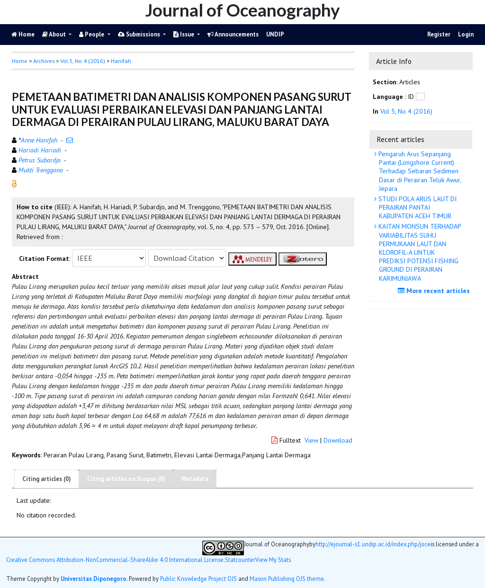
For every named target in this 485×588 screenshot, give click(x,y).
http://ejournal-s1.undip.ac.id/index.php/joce (373, 544)
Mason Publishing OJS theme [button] (287, 578)
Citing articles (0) (46, 479)
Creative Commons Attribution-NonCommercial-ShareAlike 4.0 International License (115, 559)
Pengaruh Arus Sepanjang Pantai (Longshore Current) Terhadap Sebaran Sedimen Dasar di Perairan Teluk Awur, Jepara (419, 171)
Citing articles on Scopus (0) (126, 479)
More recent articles (435, 290)
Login (466, 34)
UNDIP (275, 34)
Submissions (140, 34)
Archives (43, 60)
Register (438, 34)
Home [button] (19, 60)
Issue (184, 34)
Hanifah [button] (121, 60)
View (311, 440)
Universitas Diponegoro (93, 578)
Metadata (194, 479)
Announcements (233, 34)
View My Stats (273, 559)
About (54, 34)
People (92, 34)
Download (337, 440)
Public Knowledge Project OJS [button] (198, 578)
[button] (14, 183)
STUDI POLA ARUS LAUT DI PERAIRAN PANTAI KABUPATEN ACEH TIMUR (417, 207)
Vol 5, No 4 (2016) (82, 60)
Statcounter (240, 559)
